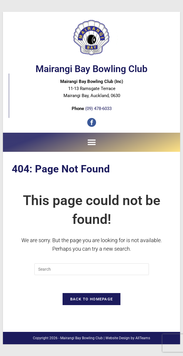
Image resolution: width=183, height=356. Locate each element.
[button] (91, 142)
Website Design (117, 338)
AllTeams (142, 338)
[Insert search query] (91, 269)
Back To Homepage (91, 299)
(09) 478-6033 (98, 108)
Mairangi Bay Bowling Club (91, 68)
